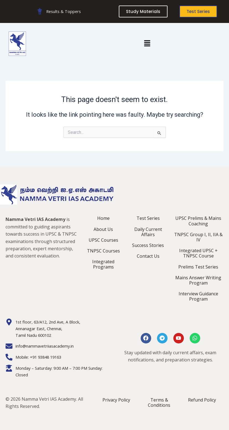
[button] (147, 44)
